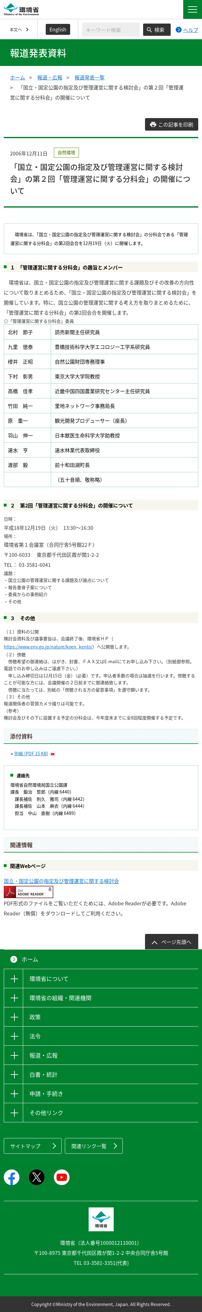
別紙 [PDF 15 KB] (31, 753)
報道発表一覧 (90, 77)
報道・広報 (49, 77)
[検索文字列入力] (111, 30)
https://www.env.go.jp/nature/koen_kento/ (48, 646)
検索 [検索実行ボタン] (159, 29)
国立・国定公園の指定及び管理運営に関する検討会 (61, 881)
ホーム (17, 77)
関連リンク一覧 (88, 1146)
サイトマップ (25, 1146)
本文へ (16, 29)
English (57, 29)
